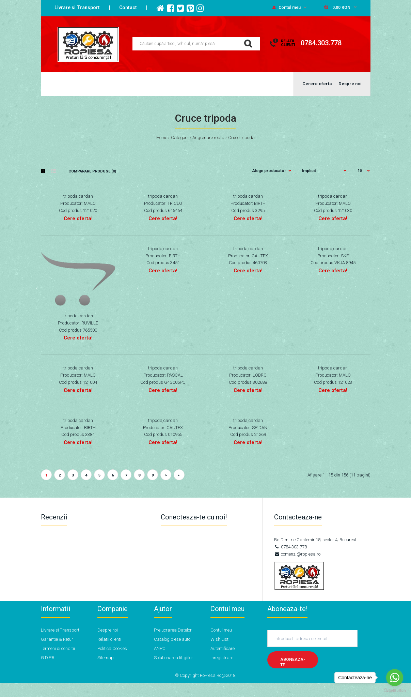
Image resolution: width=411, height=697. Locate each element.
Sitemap (105, 657)
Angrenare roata (208, 137)
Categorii (180, 137)
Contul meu (286, 7)
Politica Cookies (112, 648)
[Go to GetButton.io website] (395, 690)
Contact (128, 7)
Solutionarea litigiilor (173, 657)
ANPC (159, 648)
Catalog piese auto (172, 639)
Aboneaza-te (292, 662)
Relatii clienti (109, 639)
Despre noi (107, 630)
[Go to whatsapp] (394, 677)
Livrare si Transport (77, 7)
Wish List (219, 639)
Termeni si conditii (58, 648)
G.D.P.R (47, 657)
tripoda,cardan (78, 196)
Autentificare (222, 648)
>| (178, 475)
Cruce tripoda (241, 137)
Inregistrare (221, 657)
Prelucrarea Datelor (173, 630)
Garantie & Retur (57, 639)
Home (161, 137)
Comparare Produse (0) (92, 171)
